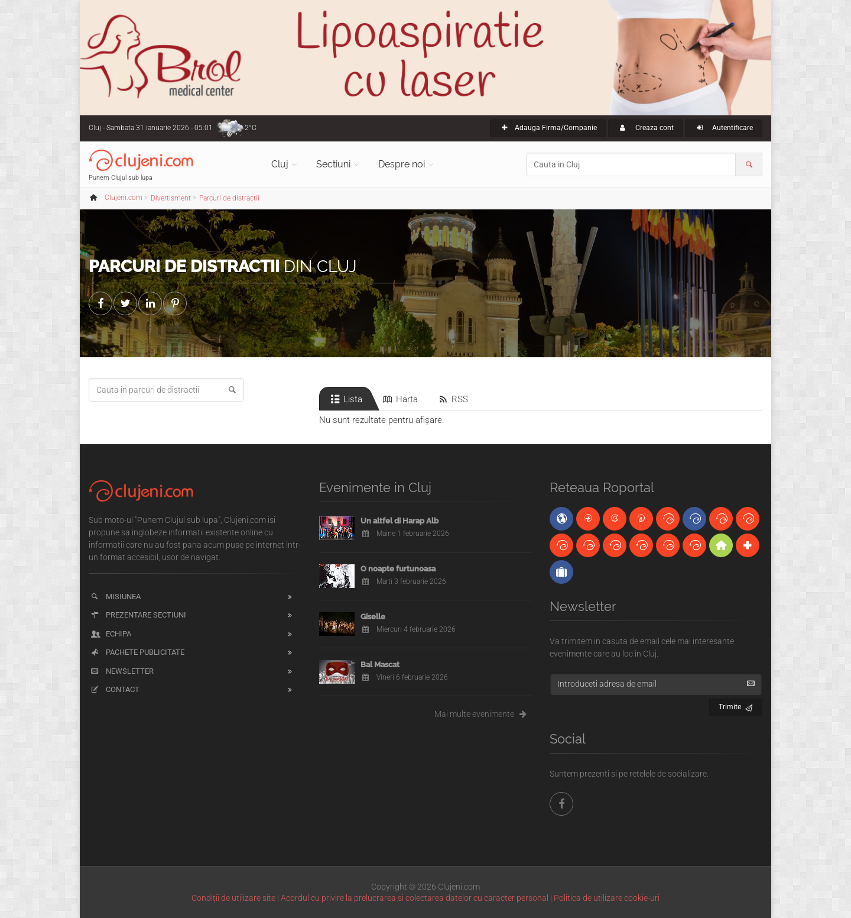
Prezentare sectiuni (137, 614)
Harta (399, 399)
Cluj (279, 164)
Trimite (736, 705)
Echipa (110, 633)
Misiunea (115, 596)
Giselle (372, 616)
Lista (345, 399)
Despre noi (401, 164)
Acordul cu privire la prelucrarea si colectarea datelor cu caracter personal (414, 898)
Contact (114, 689)
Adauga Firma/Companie (548, 128)
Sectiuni (333, 164)
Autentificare (723, 128)
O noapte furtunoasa (398, 568)
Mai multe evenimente (483, 714)
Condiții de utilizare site (233, 898)
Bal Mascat (379, 664)
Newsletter (121, 671)
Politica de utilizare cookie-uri (607, 898)
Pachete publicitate (136, 652)
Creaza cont (646, 128)
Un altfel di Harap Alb (399, 520)
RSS (452, 399)
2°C (250, 128)
